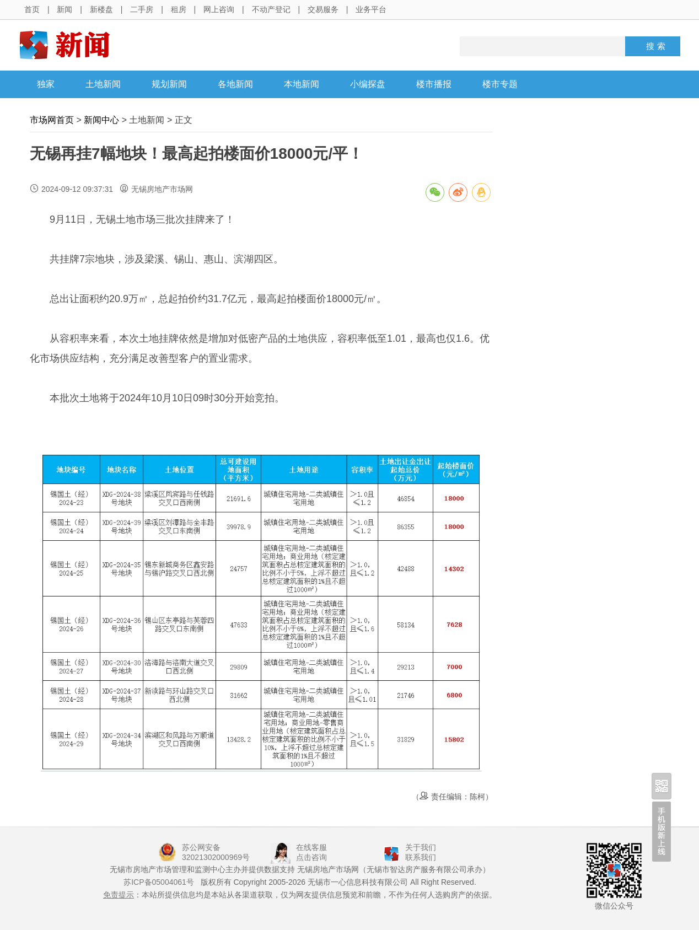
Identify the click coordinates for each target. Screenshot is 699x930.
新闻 (64, 9)
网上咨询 (218, 9)
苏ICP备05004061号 (158, 882)
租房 (178, 9)
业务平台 (371, 9)
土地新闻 (103, 84)
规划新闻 (169, 84)
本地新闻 (301, 84)
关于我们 (420, 847)
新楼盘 (101, 9)
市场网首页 (52, 120)
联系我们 (420, 857)
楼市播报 (433, 84)
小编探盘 (367, 84)
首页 (32, 9)
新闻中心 (101, 120)
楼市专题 (500, 84)
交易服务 (323, 9)
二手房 (141, 9)
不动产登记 (271, 9)
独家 (46, 84)
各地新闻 (235, 84)
